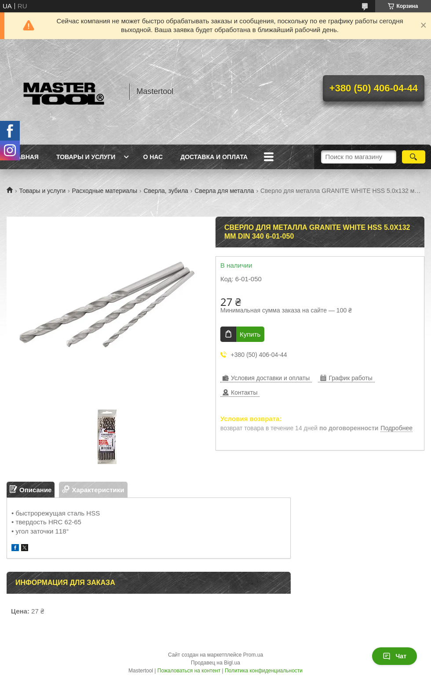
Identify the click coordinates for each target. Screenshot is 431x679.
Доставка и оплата (214, 156)
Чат (394, 656)
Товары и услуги (86, 156)
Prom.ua (253, 655)
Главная (24, 156)
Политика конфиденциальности (264, 671)
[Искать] (413, 156)
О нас (153, 156)
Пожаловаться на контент (188, 671)
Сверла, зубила (165, 190)
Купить (250, 334)
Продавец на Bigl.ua (215, 663)
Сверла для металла (224, 190)
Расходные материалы (104, 190)
